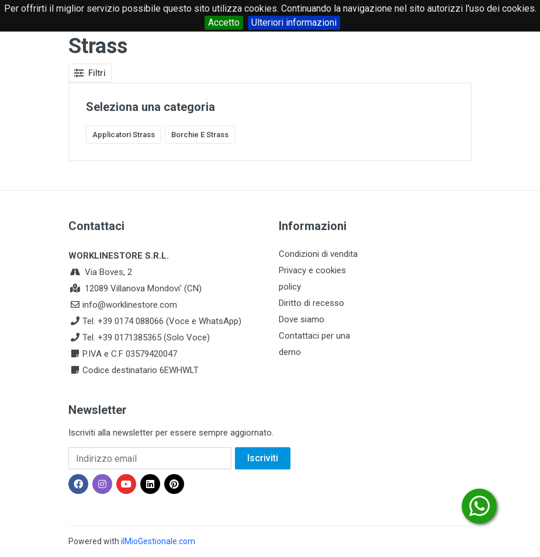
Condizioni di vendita (318, 254)
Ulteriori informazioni (294, 22)
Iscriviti (262, 458)
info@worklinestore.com (129, 305)
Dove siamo (301, 319)
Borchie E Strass (200, 134)
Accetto (224, 22)
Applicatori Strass (123, 134)
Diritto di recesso (311, 303)
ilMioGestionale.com (158, 541)
